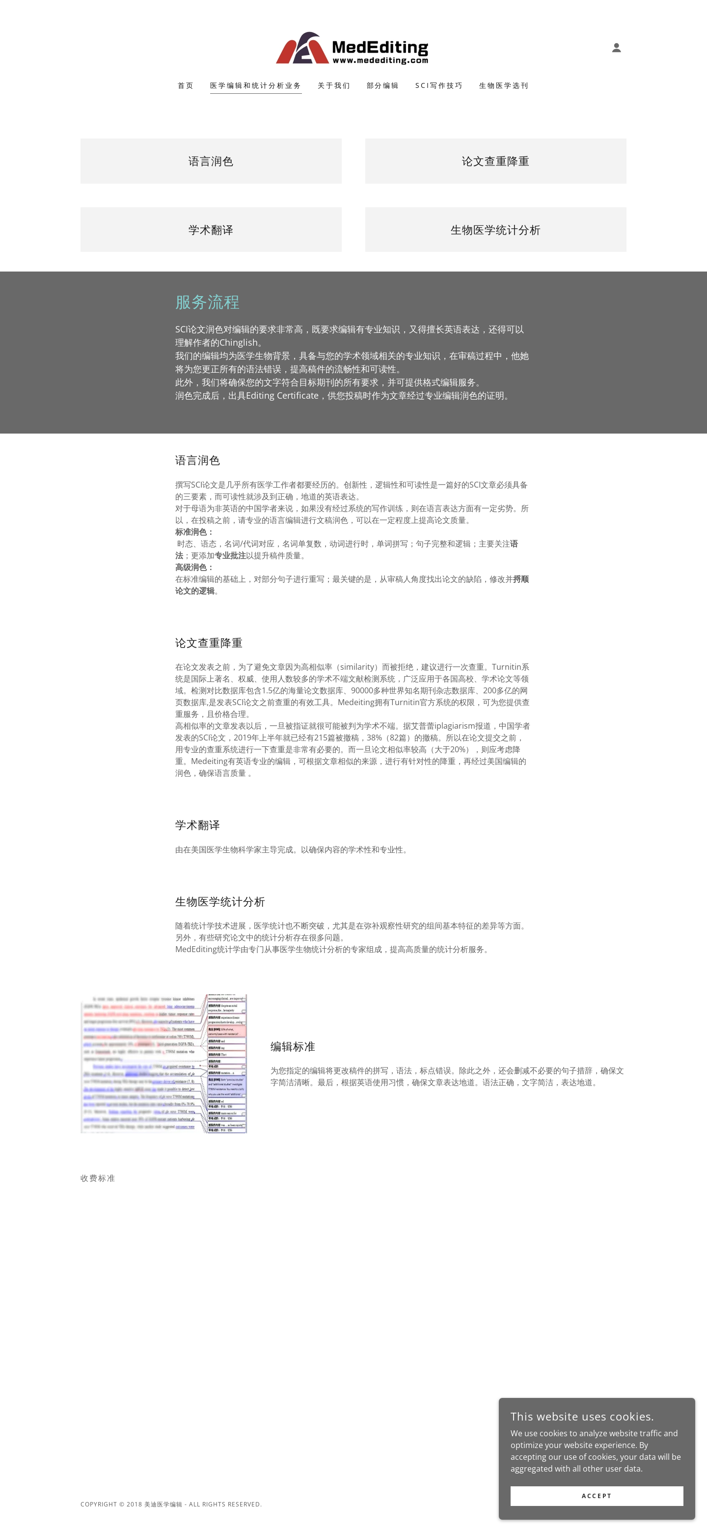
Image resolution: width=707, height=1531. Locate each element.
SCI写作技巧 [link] (439, 85)
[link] (353, 46)
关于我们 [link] (334, 85)
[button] (616, 47)
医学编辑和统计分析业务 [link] (256, 85)
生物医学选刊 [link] (504, 85)
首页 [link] (186, 85)
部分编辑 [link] (383, 85)
